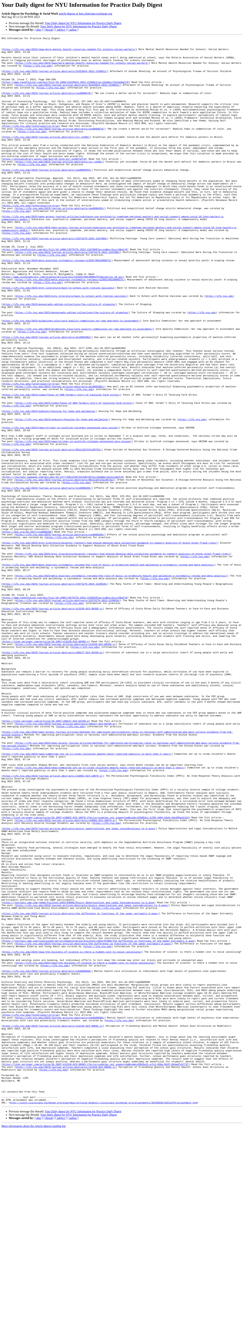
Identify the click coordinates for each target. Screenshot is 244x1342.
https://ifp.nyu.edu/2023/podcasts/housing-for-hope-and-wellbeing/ (49, 486)
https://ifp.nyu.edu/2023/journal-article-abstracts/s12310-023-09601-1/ (53, 1223)
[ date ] (39, 29)
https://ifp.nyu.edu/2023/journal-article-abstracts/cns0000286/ (47, 578)
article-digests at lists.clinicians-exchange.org (85, 13)
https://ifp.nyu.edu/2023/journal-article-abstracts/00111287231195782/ (52, 532)
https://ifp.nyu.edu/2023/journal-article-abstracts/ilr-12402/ (46, 157)
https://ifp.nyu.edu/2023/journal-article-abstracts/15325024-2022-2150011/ (55, 78)
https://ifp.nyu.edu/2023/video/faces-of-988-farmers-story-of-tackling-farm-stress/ (61, 466)
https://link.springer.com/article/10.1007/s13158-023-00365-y (46, 762)
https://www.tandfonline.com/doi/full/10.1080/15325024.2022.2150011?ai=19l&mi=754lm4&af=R (65, 91)
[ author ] (73, 29)
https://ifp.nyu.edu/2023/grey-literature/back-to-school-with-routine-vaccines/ (58, 338)
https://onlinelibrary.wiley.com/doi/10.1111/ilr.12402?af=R (44, 183)
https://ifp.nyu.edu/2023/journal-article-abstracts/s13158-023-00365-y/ (53, 723)
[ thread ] (49, 29)
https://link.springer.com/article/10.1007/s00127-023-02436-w (46, 858)
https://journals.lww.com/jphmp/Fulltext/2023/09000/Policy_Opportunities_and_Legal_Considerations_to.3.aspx (78, 1075)
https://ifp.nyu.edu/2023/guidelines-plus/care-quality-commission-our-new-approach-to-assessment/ (71, 377)
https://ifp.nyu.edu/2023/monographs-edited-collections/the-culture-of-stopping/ (59, 358)
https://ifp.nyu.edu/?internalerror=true (31, 144)
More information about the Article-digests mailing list (33, 1338)
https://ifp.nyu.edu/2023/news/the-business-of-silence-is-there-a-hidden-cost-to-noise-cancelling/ (72, 1134)
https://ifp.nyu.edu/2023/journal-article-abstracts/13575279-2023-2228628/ (55, 693)
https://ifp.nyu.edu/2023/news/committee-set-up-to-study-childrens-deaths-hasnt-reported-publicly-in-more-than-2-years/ (87, 897)
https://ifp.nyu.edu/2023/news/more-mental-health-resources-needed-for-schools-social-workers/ (69, 52)
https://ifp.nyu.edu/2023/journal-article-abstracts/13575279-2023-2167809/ (55, 279)
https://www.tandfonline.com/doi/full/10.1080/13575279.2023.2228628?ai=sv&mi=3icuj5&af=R (65, 710)
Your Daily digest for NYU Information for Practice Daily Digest (83, 23)
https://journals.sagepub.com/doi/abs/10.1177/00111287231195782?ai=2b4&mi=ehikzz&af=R (63, 565)
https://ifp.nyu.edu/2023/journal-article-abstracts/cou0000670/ (47, 104)
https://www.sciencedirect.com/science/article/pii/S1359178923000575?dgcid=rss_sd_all (63, 325)
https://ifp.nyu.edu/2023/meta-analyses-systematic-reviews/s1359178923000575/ (57, 305)
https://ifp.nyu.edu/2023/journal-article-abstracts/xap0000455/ (47, 196)
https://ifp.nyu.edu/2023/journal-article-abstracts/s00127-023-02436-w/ (53, 775)
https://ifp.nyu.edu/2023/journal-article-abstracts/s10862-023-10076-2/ (53, 923)
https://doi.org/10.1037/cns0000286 (27, 631)
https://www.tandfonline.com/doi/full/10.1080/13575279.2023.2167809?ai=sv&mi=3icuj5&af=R (65, 292)
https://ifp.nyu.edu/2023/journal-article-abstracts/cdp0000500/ (47, 1157)
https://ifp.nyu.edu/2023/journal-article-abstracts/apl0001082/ (47, 397)
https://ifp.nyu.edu (37, 71)
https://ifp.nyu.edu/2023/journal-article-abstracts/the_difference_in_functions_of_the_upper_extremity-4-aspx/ (81, 1088)
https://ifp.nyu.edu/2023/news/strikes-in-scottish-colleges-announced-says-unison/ (61, 506)
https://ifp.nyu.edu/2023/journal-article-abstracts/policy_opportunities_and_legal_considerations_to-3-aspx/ (79, 986)
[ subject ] (61, 29)
